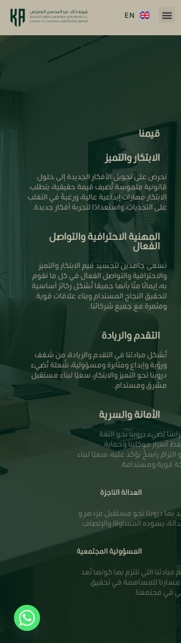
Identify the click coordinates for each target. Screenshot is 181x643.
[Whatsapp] (27, 618)
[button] (167, 15)
